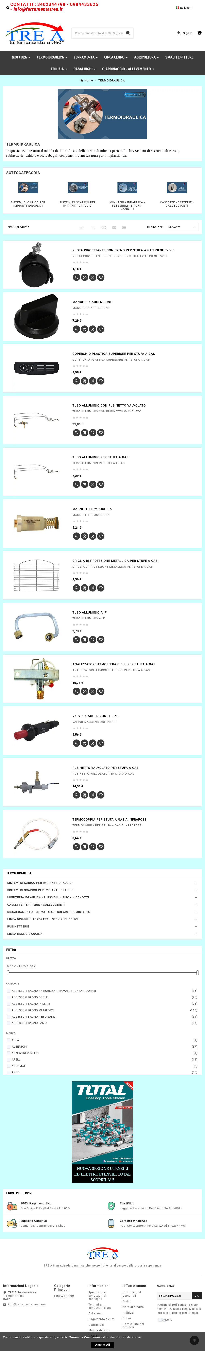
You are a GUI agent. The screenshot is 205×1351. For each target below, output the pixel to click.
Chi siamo (95, 1313)
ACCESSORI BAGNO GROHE (104, 997)
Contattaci (96, 1324)
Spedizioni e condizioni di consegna (97, 1295)
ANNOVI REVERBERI (104, 1053)
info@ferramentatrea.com (27, 1304)
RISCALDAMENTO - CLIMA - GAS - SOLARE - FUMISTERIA (48, 912)
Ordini (127, 1301)
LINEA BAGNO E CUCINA (24, 933)
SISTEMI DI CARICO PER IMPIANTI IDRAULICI (28, 204)
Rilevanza (182, 227)
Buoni (127, 1318)
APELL (104, 1059)
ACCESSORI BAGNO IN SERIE (104, 1003)
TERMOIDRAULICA (18, 873)
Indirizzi (128, 1312)
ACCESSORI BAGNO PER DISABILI (104, 1016)
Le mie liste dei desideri (133, 1325)
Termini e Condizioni (84, 1337)
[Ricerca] (97, 33)
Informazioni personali (132, 1294)
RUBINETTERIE (18, 926)
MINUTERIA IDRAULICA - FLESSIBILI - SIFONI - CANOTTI (127, 205)
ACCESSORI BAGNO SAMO (104, 1023)
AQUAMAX (104, 1066)
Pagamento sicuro (101, 1319)
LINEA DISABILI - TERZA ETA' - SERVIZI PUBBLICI (42, 919)
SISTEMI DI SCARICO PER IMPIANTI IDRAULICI (77, 204)
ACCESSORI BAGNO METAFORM (104, 1010)
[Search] (128, 33)
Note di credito (133, 1307)
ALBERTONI (104, 1046)
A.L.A (104, 1040)
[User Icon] (184, 33)
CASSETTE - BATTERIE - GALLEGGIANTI (177, 204)
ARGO (104, 1072)
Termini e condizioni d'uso (100, 1306)
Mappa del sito (99, 1330)
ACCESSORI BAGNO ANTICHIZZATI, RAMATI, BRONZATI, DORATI (104, 990)
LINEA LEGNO (64, 1296)
